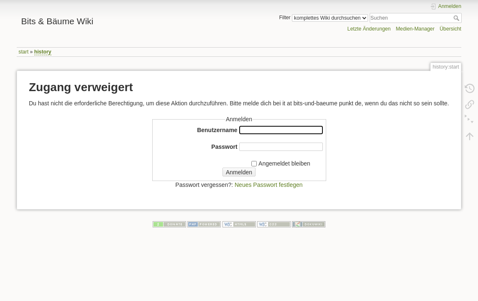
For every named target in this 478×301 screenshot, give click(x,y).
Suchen (457, 18)
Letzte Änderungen (369, 29)
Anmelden (239, 172)
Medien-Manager (415, 29)
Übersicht (450, 29)
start (23, 52)
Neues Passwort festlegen (269, 184)
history (42, 52)
